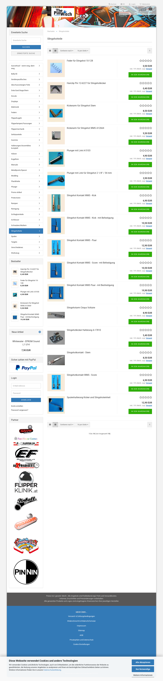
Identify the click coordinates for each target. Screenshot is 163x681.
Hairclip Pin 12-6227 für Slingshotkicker (86, 87)
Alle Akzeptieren (143, 662)
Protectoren (15, 202)
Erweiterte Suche (26, 57)
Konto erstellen (17, 410)
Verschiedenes (17, 251)
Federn (14, 116)
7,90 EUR (26, 354)
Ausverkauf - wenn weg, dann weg (22, 71)
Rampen (14, 207)
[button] (122, 4)
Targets (14, 246)
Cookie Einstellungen (81, 648)
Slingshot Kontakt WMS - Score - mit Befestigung (91, 266)
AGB (81, 639)
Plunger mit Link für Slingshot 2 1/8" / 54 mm (89, 177)
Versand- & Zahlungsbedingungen (81, 620)
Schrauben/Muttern (19, 229)
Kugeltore (15, 163)
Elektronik (15, 111)
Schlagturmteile (17, 218)
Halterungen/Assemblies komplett (21, 150)
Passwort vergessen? (19, 414)
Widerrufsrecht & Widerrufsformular (81, 625)
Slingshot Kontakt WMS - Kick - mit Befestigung (90, 221)
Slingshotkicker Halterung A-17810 (84, 334)
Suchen (26, 51)
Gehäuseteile (16, 138)
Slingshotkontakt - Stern (78, 356)
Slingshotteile (16, 235)
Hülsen (14, 158)
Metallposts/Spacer (19, 174)
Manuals (14, 169)
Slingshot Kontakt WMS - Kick (81, 199)
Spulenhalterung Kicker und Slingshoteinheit (88, 401)
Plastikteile (15, 185)
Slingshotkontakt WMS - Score (82, 379)
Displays (14, 105)
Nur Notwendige (143, 669)
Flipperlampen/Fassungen (21, 127)
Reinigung (15, 213)
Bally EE (14, 78)
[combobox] (66, 54)
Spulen (14, 240)
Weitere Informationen (143, 675)
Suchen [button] (112, 4)
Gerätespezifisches (19, 83)
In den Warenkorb (140, 79)
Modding (14, 180)
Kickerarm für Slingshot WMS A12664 (85, 132)
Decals (14, 100)
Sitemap (81, 634)
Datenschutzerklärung (52, 670)
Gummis (14, 144)
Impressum (81, 630)
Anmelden (26, 404)
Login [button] (132, 4)
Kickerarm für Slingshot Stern (81, 109)
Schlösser (15, 224)
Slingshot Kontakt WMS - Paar (82, 244)
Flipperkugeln (16, 122)
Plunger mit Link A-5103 (78, 154)
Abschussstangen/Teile (20, 89)
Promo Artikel (16, 196)
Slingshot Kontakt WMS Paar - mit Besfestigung (90, 289)
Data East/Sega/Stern (19, 94)
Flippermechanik (17, 133)
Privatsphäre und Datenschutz (81, 644)
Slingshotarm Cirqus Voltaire (81, 311)
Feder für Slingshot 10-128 (80, 64)
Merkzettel (145, 4)
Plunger (14, 191)
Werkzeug (15, 257)
